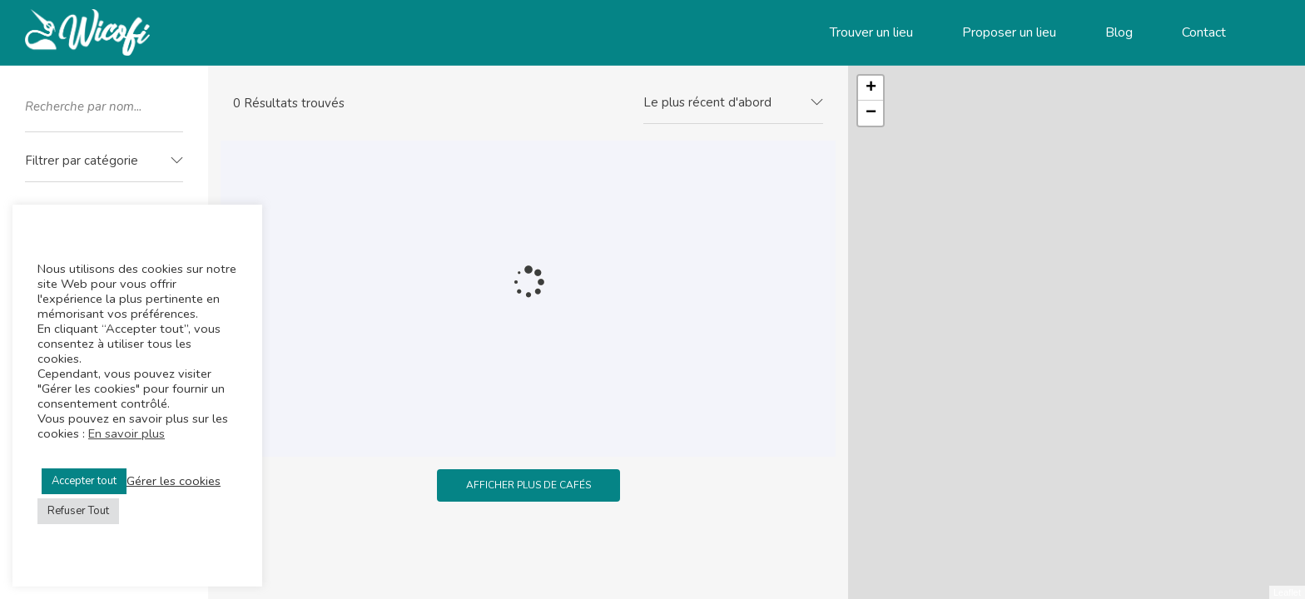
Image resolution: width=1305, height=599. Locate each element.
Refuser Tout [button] (78, 510)
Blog (1119, 32)
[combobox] (104, 161)
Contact (1204, 32)
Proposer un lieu (1009, 32)
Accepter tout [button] (84, 480)
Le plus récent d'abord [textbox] (707, 102)
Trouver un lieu (871, 32)
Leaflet (1287, 592)
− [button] (871, 113)
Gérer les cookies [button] (174, 480)
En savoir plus (126, 433)
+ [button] (871, 88)
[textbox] (104, 161)
